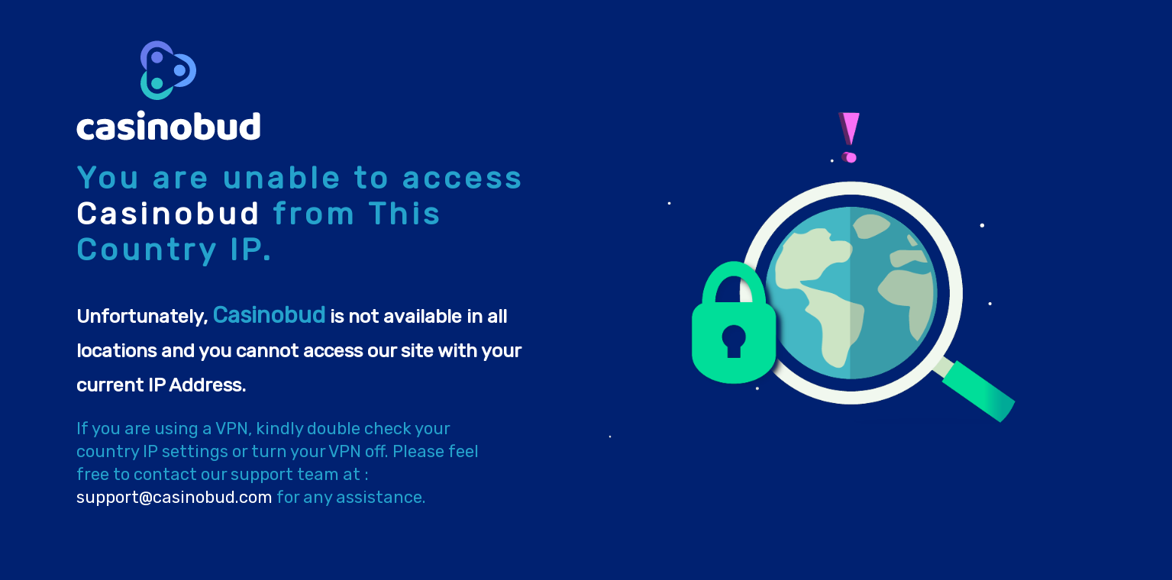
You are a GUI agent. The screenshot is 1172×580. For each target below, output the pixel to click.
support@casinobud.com (174, 497)
